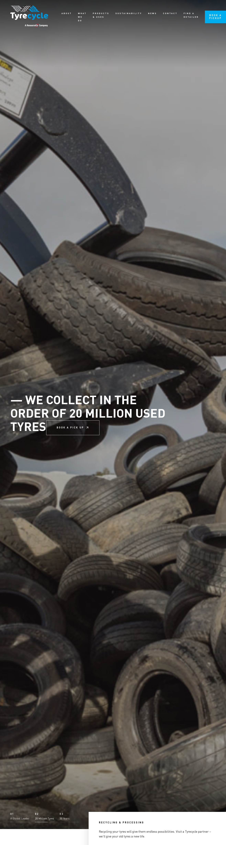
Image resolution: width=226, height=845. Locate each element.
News (152, 14)
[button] (20, 833)
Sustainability (128, 14)
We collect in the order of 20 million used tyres (87, 422)
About (66, 14)
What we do (82, 17)
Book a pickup (215, 16)
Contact (170, 14)
